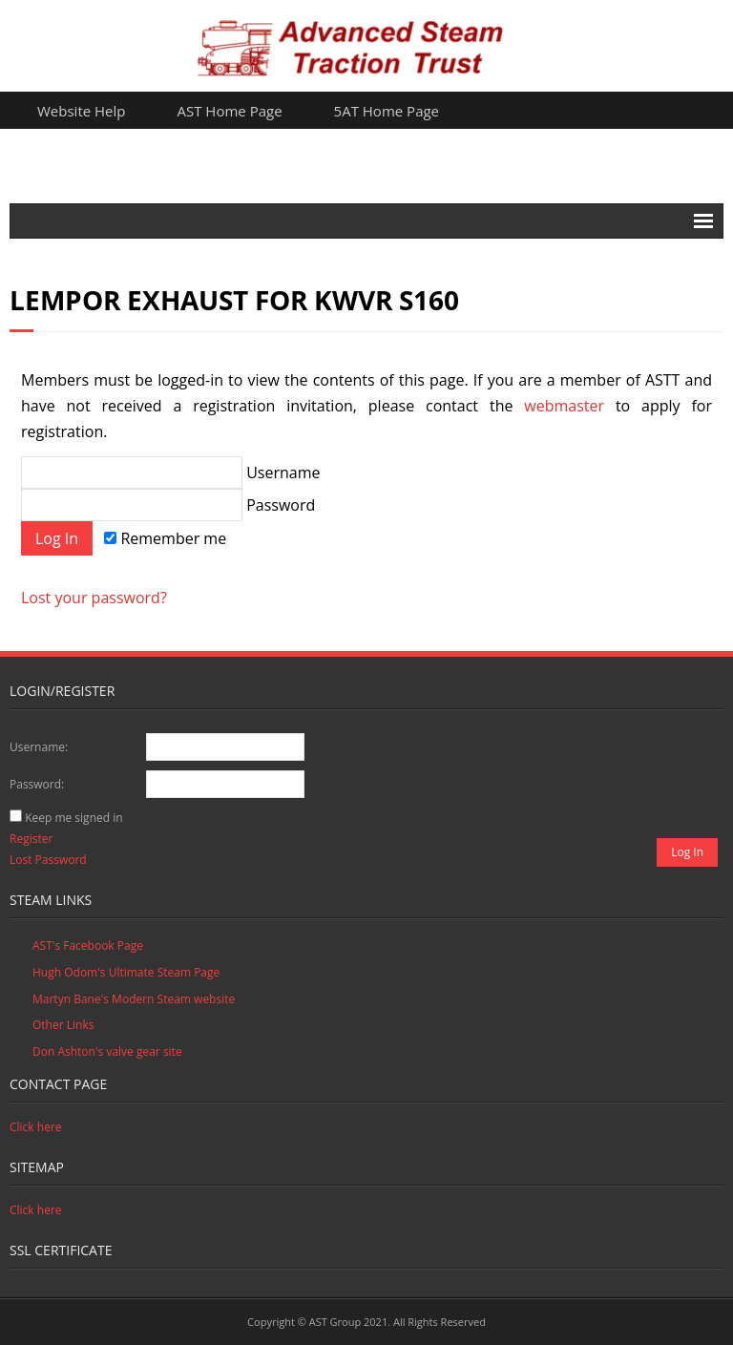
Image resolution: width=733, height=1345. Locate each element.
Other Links (63, 1025)
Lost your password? (94, 597)
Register (31, 838)
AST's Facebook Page (87, 945)
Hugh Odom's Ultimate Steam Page (126, 972)
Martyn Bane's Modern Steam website (133, 999)
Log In (687, 852)
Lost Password (48, 859)
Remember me (165, 538)
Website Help (81, 110)
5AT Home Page (386, 110)
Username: (39, 747)
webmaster (564, 405)
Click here (36, 1127)
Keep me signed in (73, 817)
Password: (37, 784)
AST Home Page (230, 110)
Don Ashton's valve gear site (107, 1051)
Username (170, 472)
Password (168, 504)
